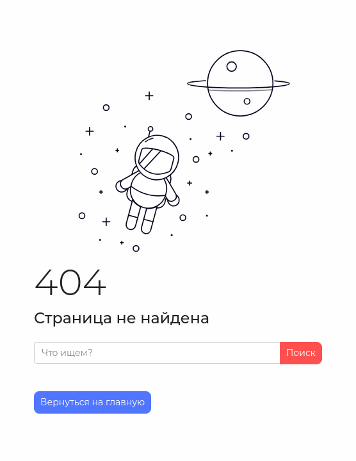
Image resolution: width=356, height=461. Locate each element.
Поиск (301, 353)
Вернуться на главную (92, 402)
